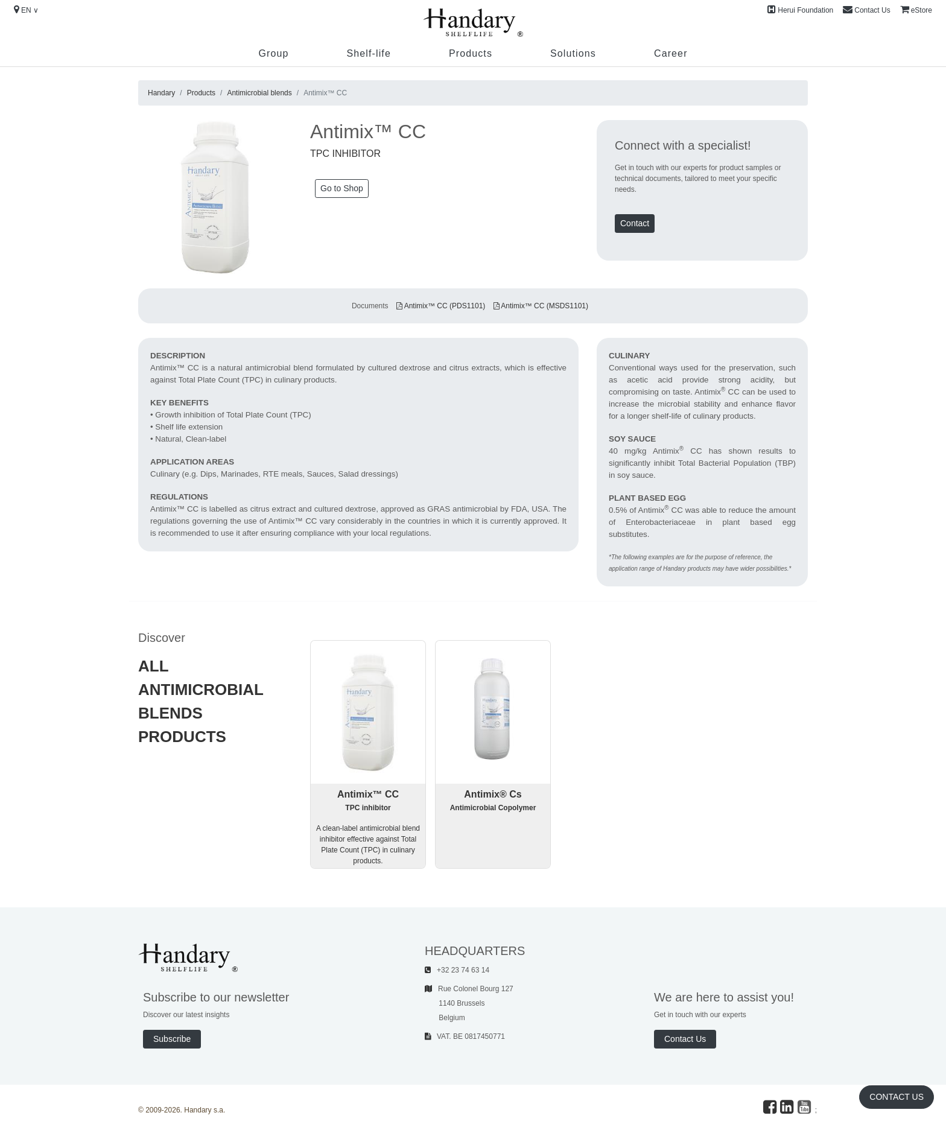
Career (671, 53)
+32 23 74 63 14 (457, 970)
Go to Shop (341, 188)
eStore (916, 9)
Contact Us (866, 9)
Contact (634, 223)
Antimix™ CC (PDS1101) (440, 306)
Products (470, 53)
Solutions (573, 53)
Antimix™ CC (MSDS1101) (541, 306)
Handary (161, 93)
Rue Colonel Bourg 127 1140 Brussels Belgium (469, 1003)
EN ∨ (26, 9)
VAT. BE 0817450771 (465, 1036)
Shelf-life (368, 53)
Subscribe (172, 1039)
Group (273, 53)
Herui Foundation (800, 9)
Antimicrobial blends (259, 93)
